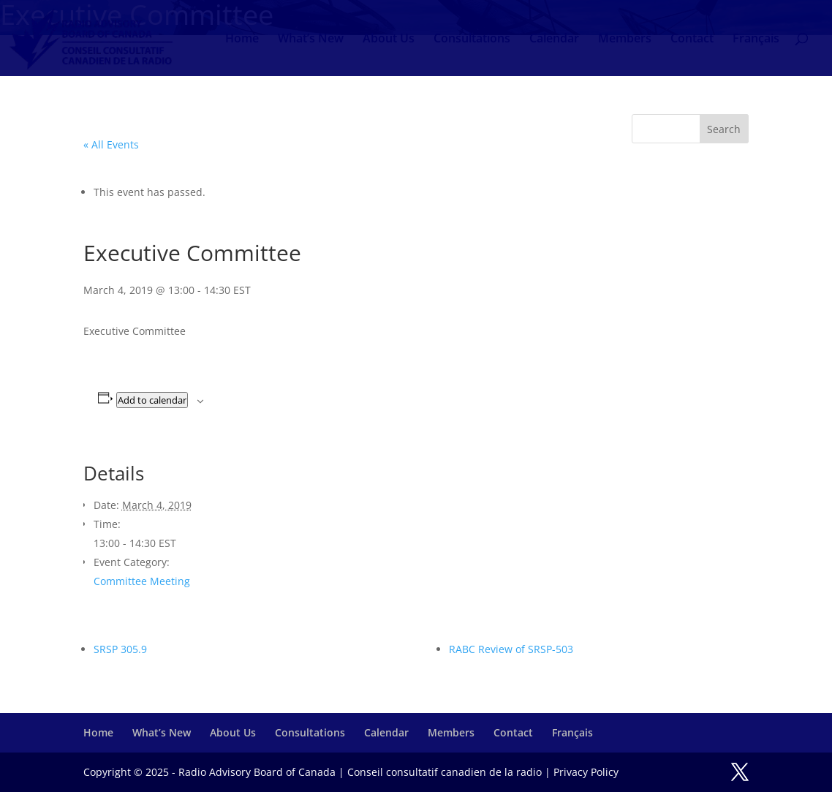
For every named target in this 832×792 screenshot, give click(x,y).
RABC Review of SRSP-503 (511, 649)
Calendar (554, 39)
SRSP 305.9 (120, 649)
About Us (389, 39)
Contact (692, 39)
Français (756, 39)
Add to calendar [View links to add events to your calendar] (152, 400)
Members (624, 39)
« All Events (111, 144)
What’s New (311, 39)
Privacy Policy (586, 772)
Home (242, 39)
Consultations (472, 39)
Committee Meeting (142, 581)
